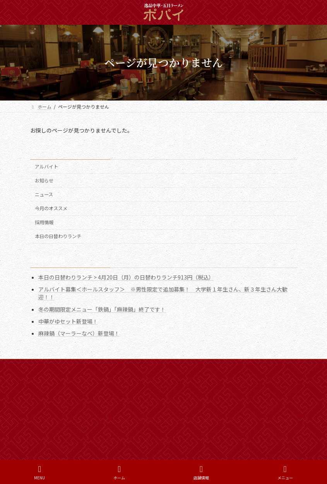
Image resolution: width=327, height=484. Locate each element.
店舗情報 (201, 472)
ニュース (44, 194)
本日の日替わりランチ (58, 236)
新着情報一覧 (81, 366)
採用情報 (44, 222)
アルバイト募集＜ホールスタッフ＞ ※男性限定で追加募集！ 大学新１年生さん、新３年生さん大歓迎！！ (163, 293)
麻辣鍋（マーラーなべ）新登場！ (79, 333)
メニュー (285, 472)
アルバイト (46, 166)
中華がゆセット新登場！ (68, 321)
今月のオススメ (51, 208)
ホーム (44, 366)
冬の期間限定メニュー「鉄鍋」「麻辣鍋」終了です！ (102, 309)
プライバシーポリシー (167, 366)
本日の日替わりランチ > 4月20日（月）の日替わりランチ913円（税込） (126, 277)
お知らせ (44, 180)
